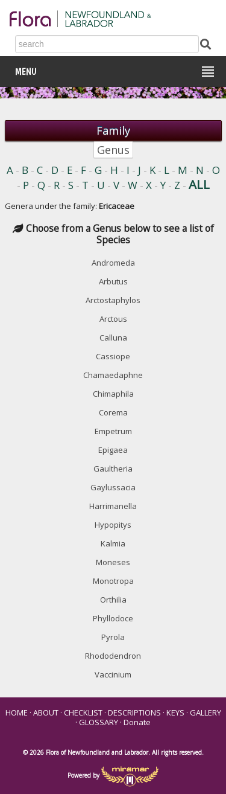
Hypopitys (113, 525)
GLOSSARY (98, 722)
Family (113, 130)
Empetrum (113, 431)
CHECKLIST (83, 712)
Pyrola (113, 637)
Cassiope (113, 356)
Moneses (113, 562)
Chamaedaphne (113, 375)
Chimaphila (113, 394)
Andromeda (113, 262)
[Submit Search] (205, 43)
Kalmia (113, 543)
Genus (113, 149)
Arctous (113, 319)
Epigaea (113, 450)
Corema (113, 412)
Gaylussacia (113, 487)
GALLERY (205, 712)
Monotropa (113, 581)
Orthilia (113, 599)
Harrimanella (113, 506)
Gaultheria (113, 468)
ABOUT (45, 712)
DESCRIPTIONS (134, 712)
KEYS (175, 712)
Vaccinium (113, 674)
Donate (137, 722)
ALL (199, 184)
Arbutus (113, 281)
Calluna (113, 337)
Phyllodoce (113, 618)
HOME (16, 712)
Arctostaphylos (113, 300)
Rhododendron (113, 656)
